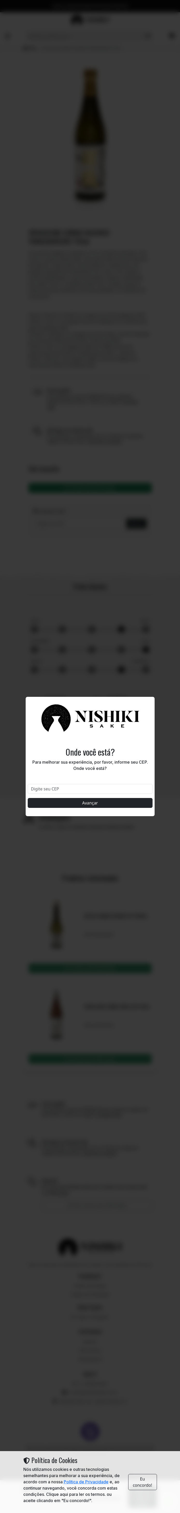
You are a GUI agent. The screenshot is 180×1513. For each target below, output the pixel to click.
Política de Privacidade (86, 1481)
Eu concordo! (142, 1482)
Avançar (90, 803)
